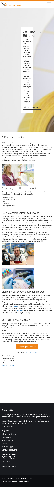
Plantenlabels (6, 437)
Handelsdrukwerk (7, 440)
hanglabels (20, 310)
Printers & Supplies (8, 447)
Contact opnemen (32, 107)
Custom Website (23, 482)
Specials (4, 443)
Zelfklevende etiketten (9, 434)
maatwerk (16, 306)
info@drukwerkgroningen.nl (11, 466)
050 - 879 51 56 (31, 353)
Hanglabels (5, 431)
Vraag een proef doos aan (27, 347)
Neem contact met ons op (11, 365)
